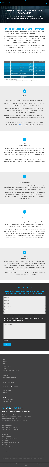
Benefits (5, 388)
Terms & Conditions (8, 382)
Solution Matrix (7, 390)
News (4, 368)
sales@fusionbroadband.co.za (10, 447)
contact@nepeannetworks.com (10, 438)
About (4, 359)
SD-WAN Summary (8, 399)
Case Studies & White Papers (11, 370)
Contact (5, 361)
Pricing (5, 404)
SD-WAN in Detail (7, 401)
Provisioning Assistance (9, 377)
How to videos (7, 373)
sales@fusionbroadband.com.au (10, 442)
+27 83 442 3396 (14, 429)
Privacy (26, 465)
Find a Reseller (7, 366)
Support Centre (7, 375)
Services (5, 392)
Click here (21, 124)
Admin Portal (6, 395)
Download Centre (7, 380)
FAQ (4, 364)
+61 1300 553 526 (12, 427)
